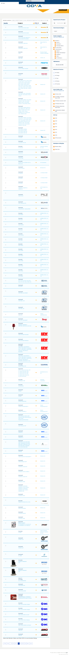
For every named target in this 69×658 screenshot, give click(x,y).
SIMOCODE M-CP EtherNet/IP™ (24, 456)
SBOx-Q (20, 63)
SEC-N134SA (21, 235)
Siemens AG (42, 84)
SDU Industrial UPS (22, 203)
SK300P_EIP (21, 539)
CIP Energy (57, 75)
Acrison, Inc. (42, 57)
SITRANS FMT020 (22, 513)
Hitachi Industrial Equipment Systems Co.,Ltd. (44, 532)
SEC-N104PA (21, 224)
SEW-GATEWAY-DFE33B (23, 334)
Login (66, 652)
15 (13, 643)
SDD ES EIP (20, 195)
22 (25, 643)
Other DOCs (57, 149)
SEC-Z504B (20, 250)
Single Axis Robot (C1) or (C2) (24, 501)
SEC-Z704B (20, 260)
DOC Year (55, 115)
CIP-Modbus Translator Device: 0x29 (59, 97)
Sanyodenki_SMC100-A (23, 43)
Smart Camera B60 (22, 590)
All (47, 20)
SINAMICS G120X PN (22, 476)
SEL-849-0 (20, 286)
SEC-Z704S (20, 270)
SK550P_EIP (21, 547)
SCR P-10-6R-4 (21, 168)
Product (20, 23)
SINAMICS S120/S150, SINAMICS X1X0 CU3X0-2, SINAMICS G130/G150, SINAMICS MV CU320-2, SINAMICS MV (23, 489)
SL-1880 (20, 555)
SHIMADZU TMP (21, 380)
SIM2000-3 (20, 432)
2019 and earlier (58, 137)
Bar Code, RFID (58, 47)
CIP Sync (56, 78)
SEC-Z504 (20, 240)
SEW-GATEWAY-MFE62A (23, 340)
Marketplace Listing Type (58, 143)
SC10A (19, 74)
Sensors (20, 561)
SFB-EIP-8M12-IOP (22, 366)
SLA (19, 562)
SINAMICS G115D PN (22, 466)
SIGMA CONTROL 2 (22, 411)
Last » (31, 643)
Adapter (58, 50)
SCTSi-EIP (20, 178)
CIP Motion (57, 81)
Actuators (20, 324)
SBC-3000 (20, 58)
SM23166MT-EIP (21, 585)
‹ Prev (8, 643)
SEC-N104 (20, 219)
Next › (28, 643)
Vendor (44, 23)
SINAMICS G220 (21, 481)
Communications (21, 596)
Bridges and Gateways (61, 52)
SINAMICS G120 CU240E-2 (23, 471)
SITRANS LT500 (21, 518)
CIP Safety (57, 72)
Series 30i (20, 315)
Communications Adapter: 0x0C (60, 111)
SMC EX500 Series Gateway (24, 619)
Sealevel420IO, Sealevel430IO (24, 208)
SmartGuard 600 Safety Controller (25, 598)
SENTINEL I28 (21, 308)
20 (22, 643)
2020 (56, 135)
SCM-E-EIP (20, 152)
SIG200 (19, 391)
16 (15, 643)
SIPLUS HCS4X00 (22, 508)
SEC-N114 (20, 229)
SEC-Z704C (20, 265)
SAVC (19, 53)
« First (5, 643)
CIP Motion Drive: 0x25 (59, 103)
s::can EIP (20, 137)
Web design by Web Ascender (63, 654)
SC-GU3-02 (20, 147)
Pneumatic (58, 43)
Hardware (28, 596)
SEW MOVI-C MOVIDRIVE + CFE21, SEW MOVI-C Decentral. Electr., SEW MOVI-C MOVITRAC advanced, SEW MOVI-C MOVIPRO (25, 349)
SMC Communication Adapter (24, 604)
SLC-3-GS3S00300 (22, 580)
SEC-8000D (20, 214)
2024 (56, 123)
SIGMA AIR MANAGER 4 (23, 406)
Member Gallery (58, 146)
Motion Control (21, 522)
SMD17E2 (20, 630)
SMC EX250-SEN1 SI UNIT (23, 614)
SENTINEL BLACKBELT (23, 292)
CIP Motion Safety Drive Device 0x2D (59, 107)
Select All (55, 37)
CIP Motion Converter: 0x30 (60, 100)
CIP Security (57, 83)
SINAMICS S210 (21, 495)
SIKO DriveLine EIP (22, 425)
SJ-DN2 (19, 532)
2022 (56, 129)
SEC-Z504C (20, 255)
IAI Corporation (43, 162)
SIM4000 (20, 451)
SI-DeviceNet (21, 385)
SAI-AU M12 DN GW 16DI (23, 27)
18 (18, 643)
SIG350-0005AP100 (22, 401)
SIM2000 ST (20, 437)
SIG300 (19, 396)
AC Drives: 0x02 (58, 94)
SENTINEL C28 (21, 300)
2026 (56, 118)
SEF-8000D (20, 276)
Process (24, 561)
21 (23, 643)
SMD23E (20, 635)
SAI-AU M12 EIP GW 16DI (23, 32)
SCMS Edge (20, 158)
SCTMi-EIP (20, 173)
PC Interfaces (59, 57)
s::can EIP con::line (22, 142)
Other (57, 56)
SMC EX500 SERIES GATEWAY (24, 625)
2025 (56, 120)
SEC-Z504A (20, 245)
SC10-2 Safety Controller (23, 68)
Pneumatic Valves (60, 45)
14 (11, 643)
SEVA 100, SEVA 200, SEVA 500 (24, 325)
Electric (24, 324)
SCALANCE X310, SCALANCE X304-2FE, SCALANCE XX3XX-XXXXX (24, 94)
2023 (56, 126)
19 (20, 643)
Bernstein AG (42, 167)
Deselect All (61, 37)
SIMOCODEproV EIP (22, 461)
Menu (3, 3)
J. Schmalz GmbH (43, 172)
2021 (56, 132)
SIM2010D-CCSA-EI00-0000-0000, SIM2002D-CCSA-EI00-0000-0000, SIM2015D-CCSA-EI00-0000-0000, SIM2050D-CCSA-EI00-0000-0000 (24, 444)
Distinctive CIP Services (58, 69)
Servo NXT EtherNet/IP (22, 320)
